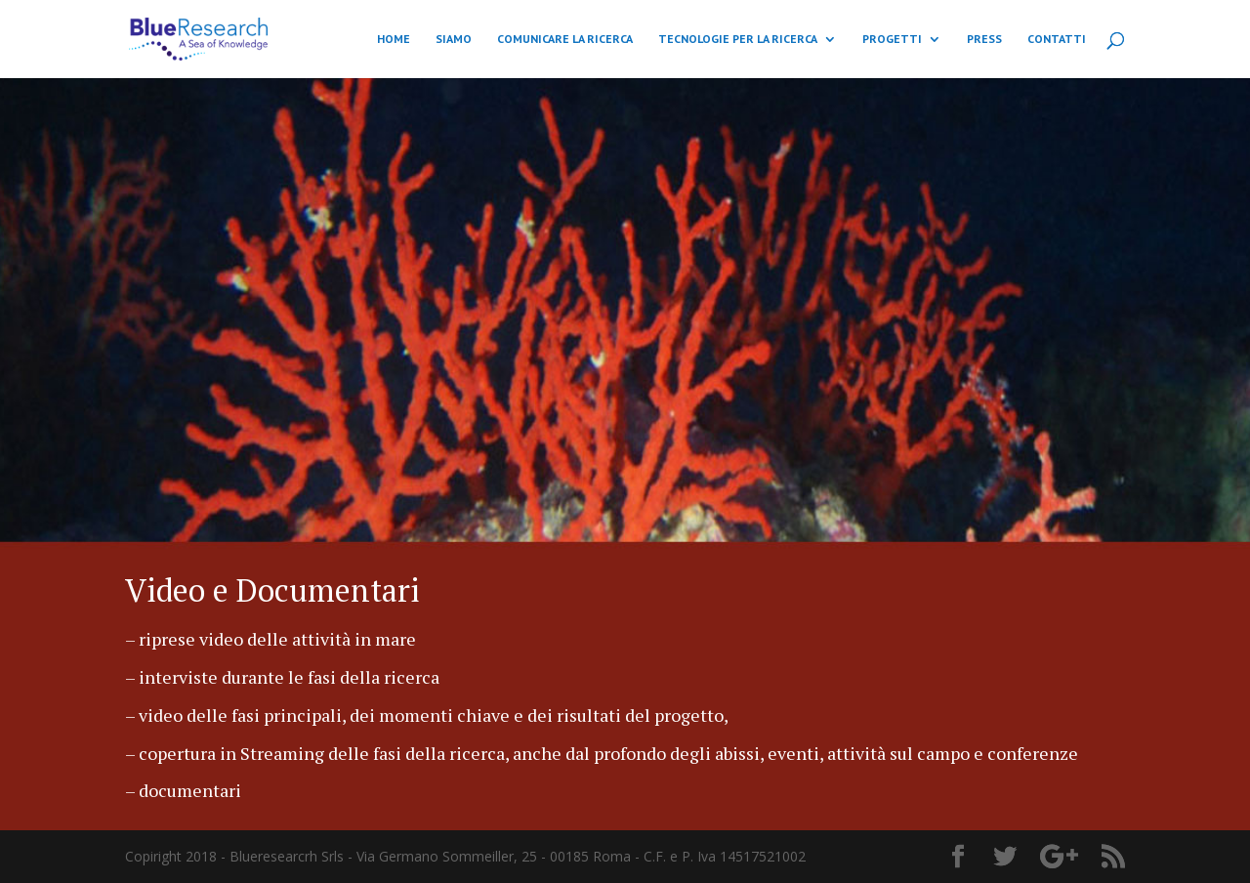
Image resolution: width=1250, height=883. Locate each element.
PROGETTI (892, 39)
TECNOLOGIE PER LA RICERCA (737, 39)
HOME (393, 39)
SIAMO (454, 39)
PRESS (984, 39)
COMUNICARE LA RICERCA (565, 39)
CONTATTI (1056, 39)
